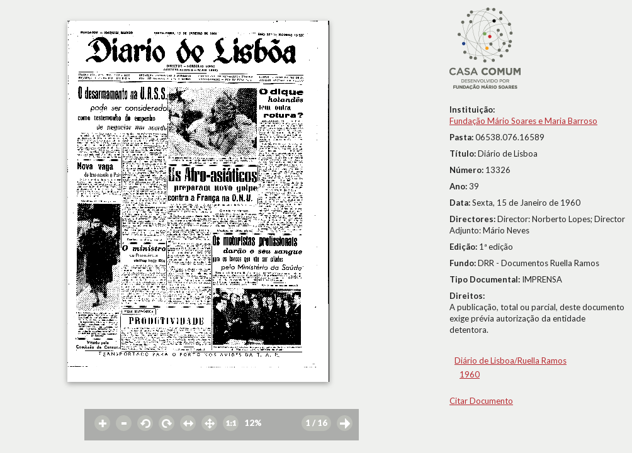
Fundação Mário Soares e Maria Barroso (523, 121)
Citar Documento (481, 401)
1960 (470, 374)
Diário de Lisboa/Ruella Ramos (510, 360)
